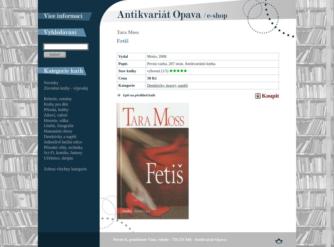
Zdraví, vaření (55, 115)
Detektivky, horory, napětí (167, 85)
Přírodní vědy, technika (63, 147)
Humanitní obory (58, 131)
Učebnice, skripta (58, 158)
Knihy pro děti (56, 104)
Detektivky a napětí (60, 136)
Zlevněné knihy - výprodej (66, 88)
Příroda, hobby (56, 109)
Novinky (51, 83)
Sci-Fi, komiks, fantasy (63, 152)
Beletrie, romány (58, 99)
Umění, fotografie (59, 126)
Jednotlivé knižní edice (63, 142)
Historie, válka (56, 120)
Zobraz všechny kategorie (65, 169)
